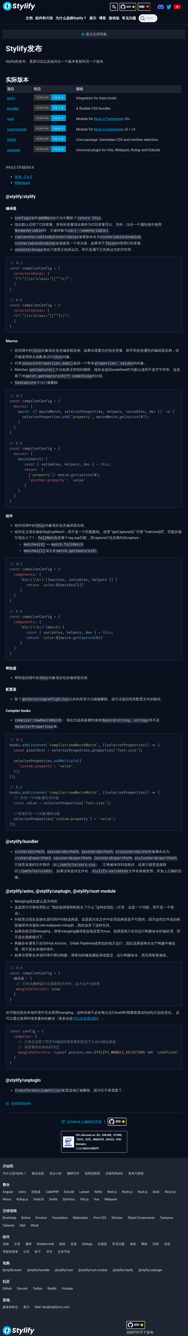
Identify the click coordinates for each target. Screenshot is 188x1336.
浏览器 (36, 1181)
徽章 (29, 1233)
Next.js (112, 1181)
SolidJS (39, 1188)
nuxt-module (17, 129)
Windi (35, 1215)
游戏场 (114, 18)
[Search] (148, 18)
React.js (170, 1181)
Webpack (110, 1188)
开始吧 (8, 1156)
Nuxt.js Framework (108, 119)
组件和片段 (44, 18)
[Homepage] (19, 7)
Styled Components (141, 1207)
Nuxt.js (142, 1181)
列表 (156, 1233)
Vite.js (84, 1188)
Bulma (25, 1207)
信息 (167, 1233)
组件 (6, 1226)
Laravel (84, 1181)
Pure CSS (99, 1207)
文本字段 (64, 1241)
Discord (22, 1278)
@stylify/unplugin (150, 1259)
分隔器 (102, 1233)
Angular (8, 1181)
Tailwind (8, 1215)
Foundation (60, 1207)
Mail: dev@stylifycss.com (52, 1296)
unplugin (13, 150)
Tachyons (166, 1207)
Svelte (53, 1188)
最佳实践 (38, 1163)
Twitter (37, 1278)
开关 (49, 1241)
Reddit (52, 1278)
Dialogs (87, 1233)
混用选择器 (92, 1163)
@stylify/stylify (123, 1259)
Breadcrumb (45, 1233)
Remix (7, 1188)
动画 (6, 1233)
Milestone (22, 183)
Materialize (80, 1207)
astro (11, 98)
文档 (29, 18)
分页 (26, 1241)
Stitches (117, 1207)
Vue (96, 1188)
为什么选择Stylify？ (71, 18)
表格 (133, 1233)
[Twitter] (168, 6)
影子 (38, 1241)
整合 (6, 1174)
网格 (144, 1233)
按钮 (62, 1233)
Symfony (69, 1188)
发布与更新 (136, 1163)
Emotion (41, 1207)
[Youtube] (177, 6)
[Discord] (161, 6)
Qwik (156, 1181)
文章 (17, 1233)
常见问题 (129, 18)
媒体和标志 (10, 1296)
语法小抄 (55, 1163)
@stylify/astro (12, 1259)
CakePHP (52, 1181)
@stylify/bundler (38, 1259)
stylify (11, 140)
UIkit (22, 1215)
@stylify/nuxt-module (93, 1259)
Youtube (67, 1278)
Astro (22, 1181)
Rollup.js (22, 1188)
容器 (74, 1233)
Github (7, 1278)
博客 (102, 18)
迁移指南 (10, 1200)
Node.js (127, 1181)
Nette (98, 1181)
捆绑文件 (73, 1163)
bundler (13, 108)
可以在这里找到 (85, 1008)
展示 (92, 18)
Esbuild (69, 1181)
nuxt (10, 119)
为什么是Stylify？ (14, 1163)
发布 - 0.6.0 (23, 177)
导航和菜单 (10, 1241)
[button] (94, 34)
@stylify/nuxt (64, 1259)
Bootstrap (9, 1207)
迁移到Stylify (114, 1163)
